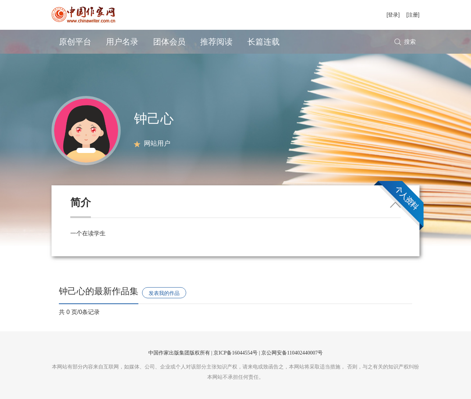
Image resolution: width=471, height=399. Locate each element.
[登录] (393, 15)
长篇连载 (263, 41)
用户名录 (122, 41)
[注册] (412, 15)
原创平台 (75, 41)
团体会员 (169, 41)
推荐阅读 (216, 41)
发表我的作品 (164, 293)
